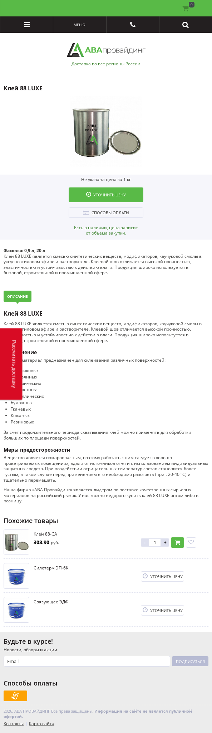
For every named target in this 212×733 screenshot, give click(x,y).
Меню (79, 24)
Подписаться (190, 661)
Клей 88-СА (45, 534)
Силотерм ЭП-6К (51, 568)
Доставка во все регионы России (106, 64)
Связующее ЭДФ (51, 602)
